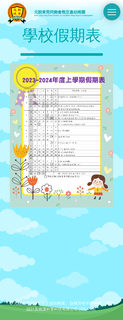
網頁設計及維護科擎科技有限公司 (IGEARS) (70, 306)
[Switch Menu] (111, 11)
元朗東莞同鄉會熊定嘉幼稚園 (66, 13)
